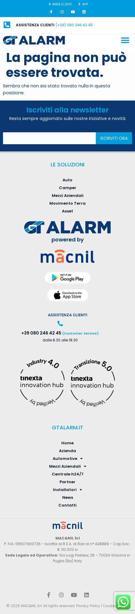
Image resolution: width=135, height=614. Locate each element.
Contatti (67, 505)
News (67, 497)
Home (67, 443)
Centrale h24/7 (68, 474)
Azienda (67, 451)
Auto (67, 180)
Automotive (68, 459)
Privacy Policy (88, 605)
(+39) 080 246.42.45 (74, 25)
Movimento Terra (67, 203)
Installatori (67, 490)
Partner (67, 482)
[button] (125, 40)
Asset (67, 211)
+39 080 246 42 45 (41, 333)
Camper (67, 188)
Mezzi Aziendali (68, 195)
